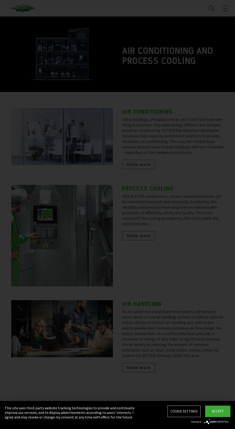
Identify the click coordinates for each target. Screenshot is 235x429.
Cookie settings (184, 411)
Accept (218, 411)
